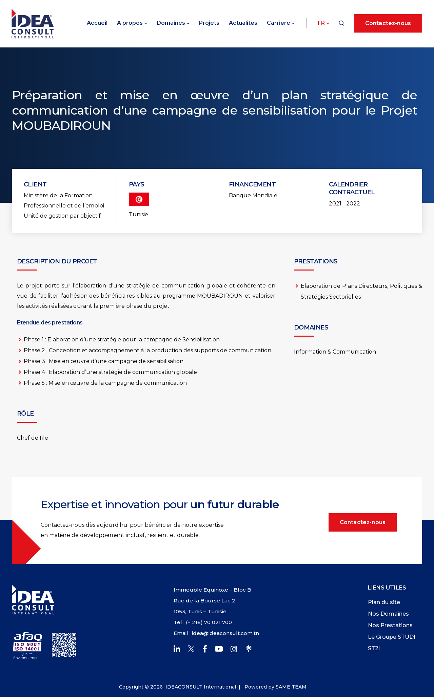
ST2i (374, 648)
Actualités (243, 23)
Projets (209, 23)
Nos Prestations (390, 625)
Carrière (278, 23)
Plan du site (384, 602)
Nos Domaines (388, 614)
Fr (321, 23)
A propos (130, 23)
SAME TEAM (291, 687)
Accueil (97, 23)
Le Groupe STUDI (391, 637)
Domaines (171, 23)
